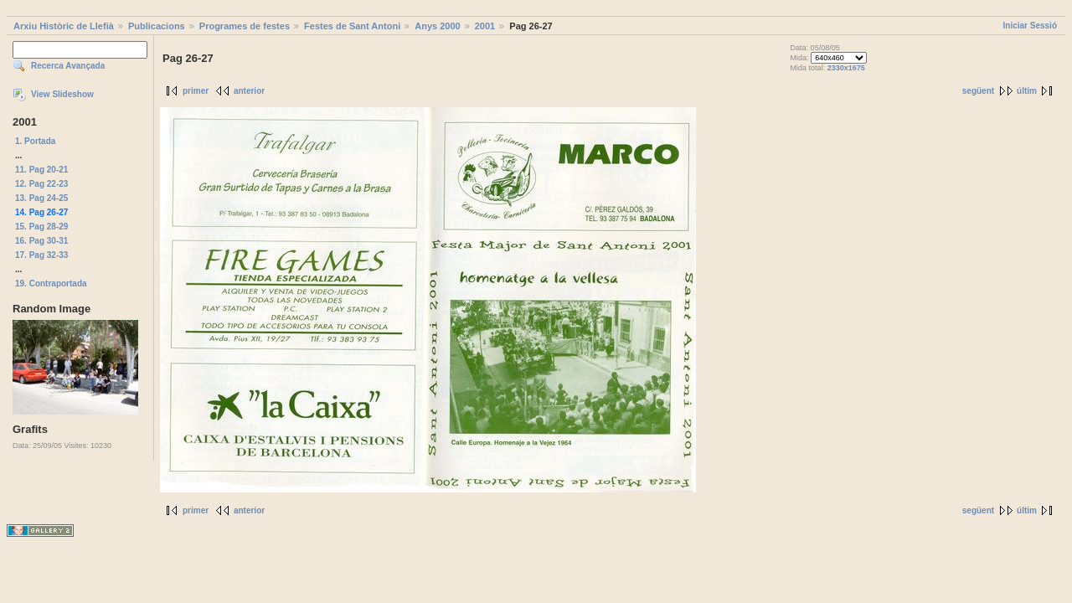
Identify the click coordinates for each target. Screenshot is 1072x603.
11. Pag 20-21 (41, 169)
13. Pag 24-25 (41, 198)
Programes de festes (244, 26)
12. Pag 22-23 (41, 183)
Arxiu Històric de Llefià (63, 26)
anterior (249, 90)
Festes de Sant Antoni (352, 26)
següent (978, 90)
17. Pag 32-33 (41, 255)
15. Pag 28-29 (41, 226)
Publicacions (156, 26)
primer (196, 90)
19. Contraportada (51, 283)
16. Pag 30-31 (41, 240)
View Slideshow (62, 94)
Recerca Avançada (68, 65)
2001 (485, 26)
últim (1027, 90)
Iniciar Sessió (1030, 25)
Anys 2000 (437, 26)
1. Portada (35, 141)
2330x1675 (846, 68)
